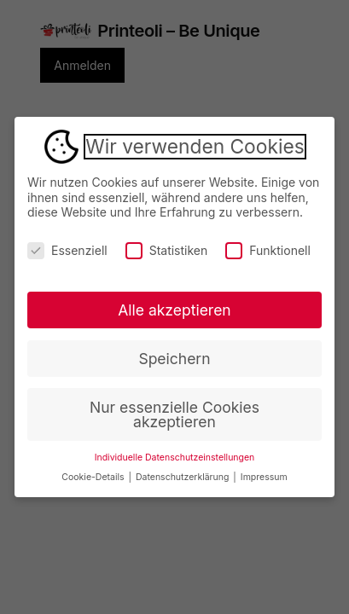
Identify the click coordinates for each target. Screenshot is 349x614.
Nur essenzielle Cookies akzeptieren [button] (174, 415)
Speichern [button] (174, 359)
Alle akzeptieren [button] (174, 310)
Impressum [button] (264, 477)
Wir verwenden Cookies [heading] (194, 147)
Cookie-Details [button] (93, 477)
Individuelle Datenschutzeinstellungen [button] (175, 457)
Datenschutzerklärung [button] (183, 477)
